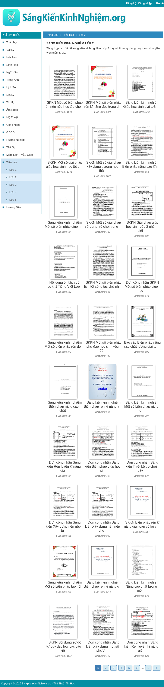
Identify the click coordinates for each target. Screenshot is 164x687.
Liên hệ (159, 3)
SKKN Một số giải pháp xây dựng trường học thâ (103, 166)
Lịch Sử (11, 87)
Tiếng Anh (12, 79)
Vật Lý (10, 49)
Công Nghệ (13, 124)
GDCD (10, 132)
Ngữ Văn (12, 72)
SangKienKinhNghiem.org (36, 683)
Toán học (12, 42)
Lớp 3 (12, 184)
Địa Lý (10, 94)
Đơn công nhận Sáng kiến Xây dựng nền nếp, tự (64, 526)
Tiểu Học (12, 162)
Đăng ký (131, 3)
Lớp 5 (12, 199)
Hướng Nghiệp (15, 139)
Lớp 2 (12, 177)
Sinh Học (12, 64)
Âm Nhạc (12, 109)
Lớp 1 (12, 169)
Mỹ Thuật (12, 117)
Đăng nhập (145, 3)
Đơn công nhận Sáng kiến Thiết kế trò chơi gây (142, 466)
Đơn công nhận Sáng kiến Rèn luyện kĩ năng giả (64, 466)
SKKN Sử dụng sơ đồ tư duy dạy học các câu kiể (63, 646)
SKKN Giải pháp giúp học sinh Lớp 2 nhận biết (142, 226)
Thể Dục (11, 147)
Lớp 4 (12, 192)
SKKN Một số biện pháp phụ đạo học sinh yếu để (103, 346)
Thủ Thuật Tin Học (64, 683)
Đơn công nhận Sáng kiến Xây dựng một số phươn (102, 646)
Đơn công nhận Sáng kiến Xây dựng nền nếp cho (102, 526)
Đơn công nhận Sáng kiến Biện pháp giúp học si (102, 466)
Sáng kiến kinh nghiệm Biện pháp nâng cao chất (65, 406)
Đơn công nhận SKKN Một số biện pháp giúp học (142, 286)
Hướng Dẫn (13, 207)
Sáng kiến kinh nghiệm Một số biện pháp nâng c (141, 406)
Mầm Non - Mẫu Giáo (19, 154)
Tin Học (11, 102)
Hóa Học (11, 57)
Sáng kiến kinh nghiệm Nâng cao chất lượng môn (142, 586)
